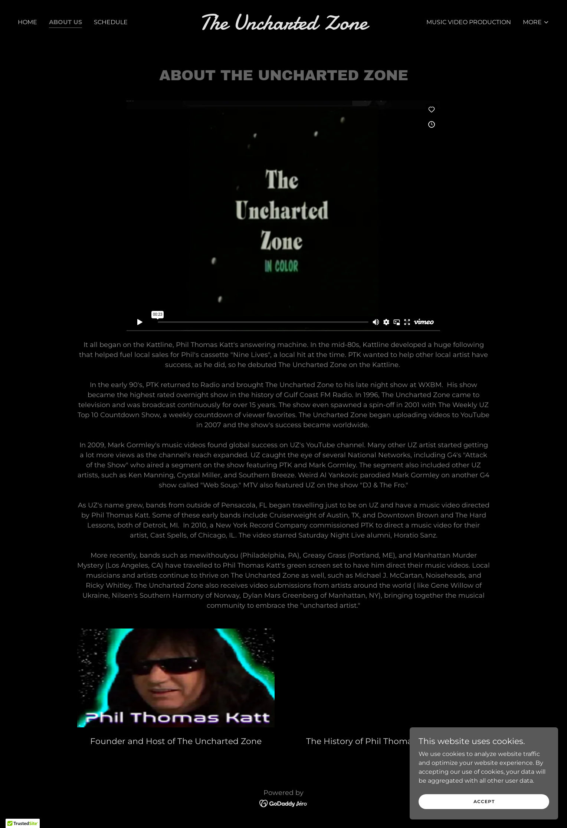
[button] (536, 22)
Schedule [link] (111, 22)
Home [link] (27, 22)
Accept (484, 801)
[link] (283, 27)
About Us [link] (65, 22)
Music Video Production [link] (468, 22)
